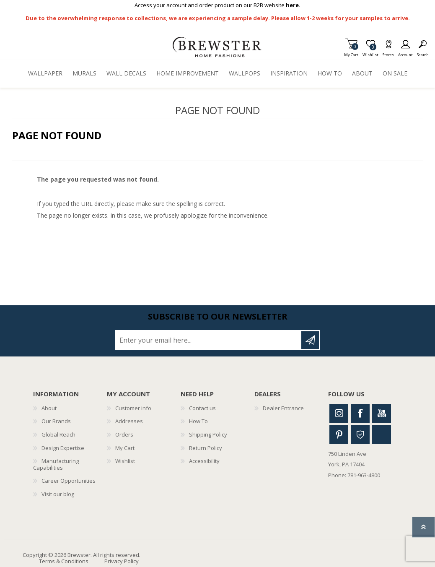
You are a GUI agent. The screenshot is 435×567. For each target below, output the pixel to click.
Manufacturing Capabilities (56, 464)
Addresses (129, 421)
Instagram (338, 413)
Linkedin (381, 434)
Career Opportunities (68, 480)
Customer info (133, 408)
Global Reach (58, 434)
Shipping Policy (208, 434)
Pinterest (338, 434)
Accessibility (204, 461)
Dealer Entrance (283, 408)
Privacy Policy (121, 561)
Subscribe (310, 340)
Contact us (202, 408)
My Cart (125, 448)
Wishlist (125, 461)
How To (198, 421)
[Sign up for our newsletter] (208, 340)
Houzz (360, 434)
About (49, 408)
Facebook (360, 413)
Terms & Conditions (63, 561)
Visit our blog (57, 494)
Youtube (381, 413)
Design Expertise (62, 448)
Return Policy (205, 448)
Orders (124, 434)
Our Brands (56, 421)
